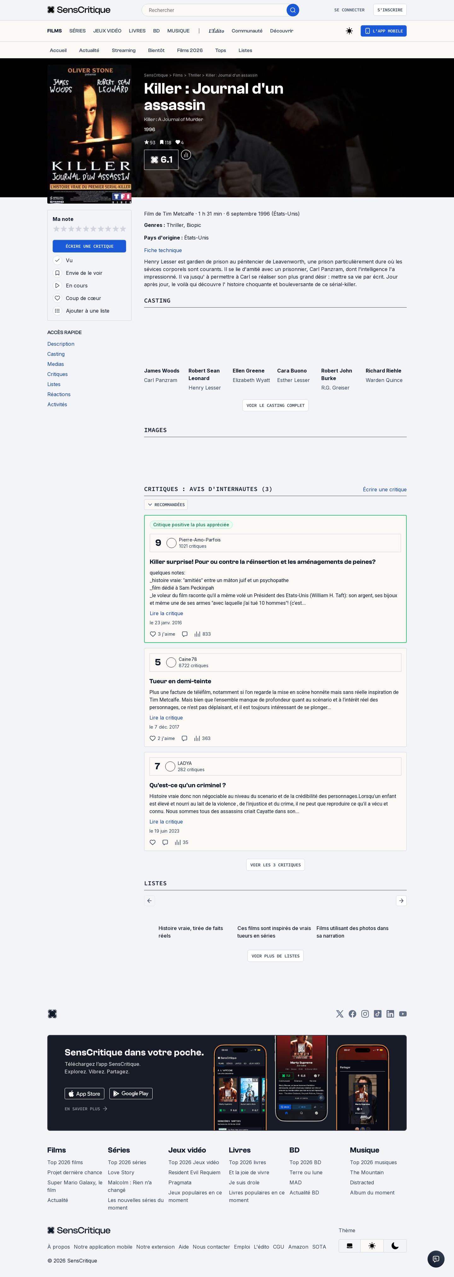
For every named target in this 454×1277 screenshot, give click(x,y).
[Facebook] (352, 1016)
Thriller (194, 75)
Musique (364, 1150)
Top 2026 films (65, 1162)
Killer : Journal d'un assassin (232, 75)
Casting (157, 300)
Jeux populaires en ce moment (195, 1196)
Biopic (194, 225)
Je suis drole (244, 1182)
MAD (295, 1182)
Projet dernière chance (74, 1172)
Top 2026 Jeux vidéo (193, 1162)
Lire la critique (166, 613)
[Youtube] (403, 1016)
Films (178, 75)
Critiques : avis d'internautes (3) (208, 489)
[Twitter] (340, 1016)
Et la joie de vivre (249, 1172)
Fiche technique (163, 250)
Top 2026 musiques (373, 1162)
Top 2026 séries (127, 1162)
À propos (58, 1247)
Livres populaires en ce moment (257, 1196)
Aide (183, 1247)
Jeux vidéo (187, 1150)
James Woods (161, 370)
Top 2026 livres (247, 1162)
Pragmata (179, 1182)
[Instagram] (365, 1016)
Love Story (121, 1172)
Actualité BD (304, 1192)
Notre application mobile (103, 1247)
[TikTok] (377, 1016)
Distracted (362, 1182)
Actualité (57, 1200)
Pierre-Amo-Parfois (200, 539)
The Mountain (367, 1172)
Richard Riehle (383, 370)
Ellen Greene (249, 370)
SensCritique (156, 75)
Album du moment (372, 1192)
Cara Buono (292, 370)
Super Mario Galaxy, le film (74, 1186)
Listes (155, 883)
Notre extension (155, 1247)
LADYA (185, 763)
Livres (240, 1150)
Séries (119, 1150)
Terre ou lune (306, 1172)
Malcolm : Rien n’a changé (130, 1186)
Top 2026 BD (305, 1162)
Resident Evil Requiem (194, 1172)
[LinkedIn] (390, 1016)
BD (294, 1150)
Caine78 (188, 659)
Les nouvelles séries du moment (136, 1204)
